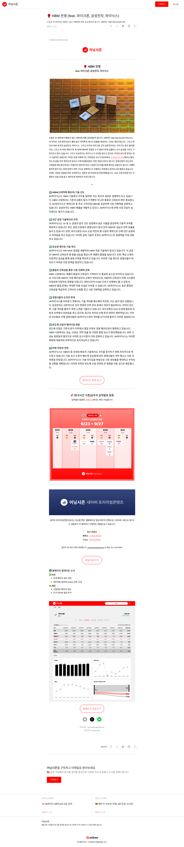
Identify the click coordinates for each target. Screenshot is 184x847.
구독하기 (161, 4)
